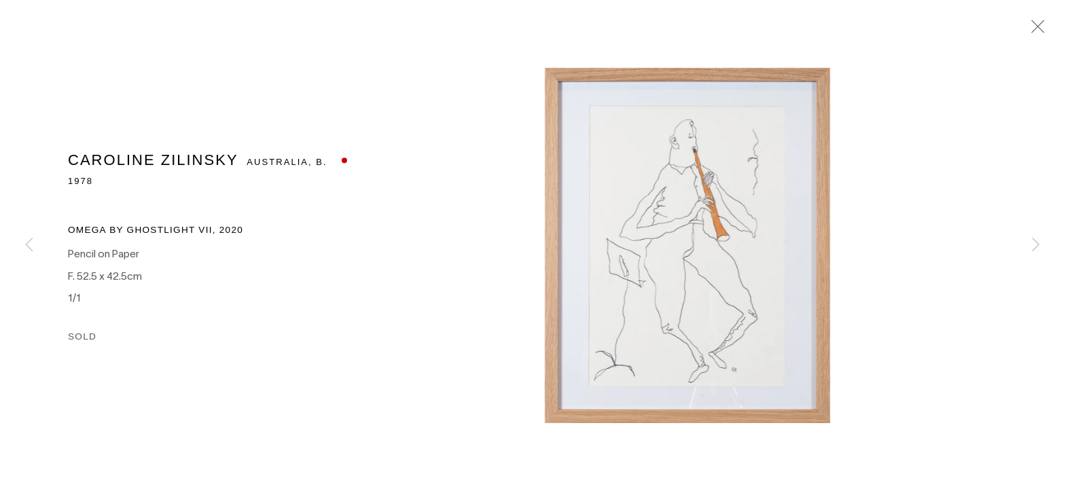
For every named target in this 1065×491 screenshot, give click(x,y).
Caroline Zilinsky (153, 170)
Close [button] (1035, 30)
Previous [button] (29, 245)
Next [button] (1036, 245)
